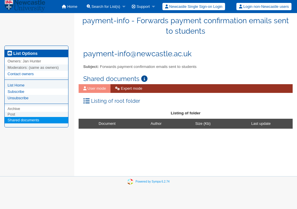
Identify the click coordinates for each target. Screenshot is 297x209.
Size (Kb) (203, 123)
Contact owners (21, 74)
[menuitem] (69, 6)
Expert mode (128, 88)
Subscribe (16, 91)
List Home (16, 85)
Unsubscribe (18, 98)
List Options (22, 53)
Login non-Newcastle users (264, 6)
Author (156, 123)
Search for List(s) (103, 6)
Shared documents (23, 120)
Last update (261, 123)
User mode (94, 88)
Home (69, 6)
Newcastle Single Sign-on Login (193, 6)
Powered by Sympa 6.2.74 (152, 181)
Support (141, 6)
